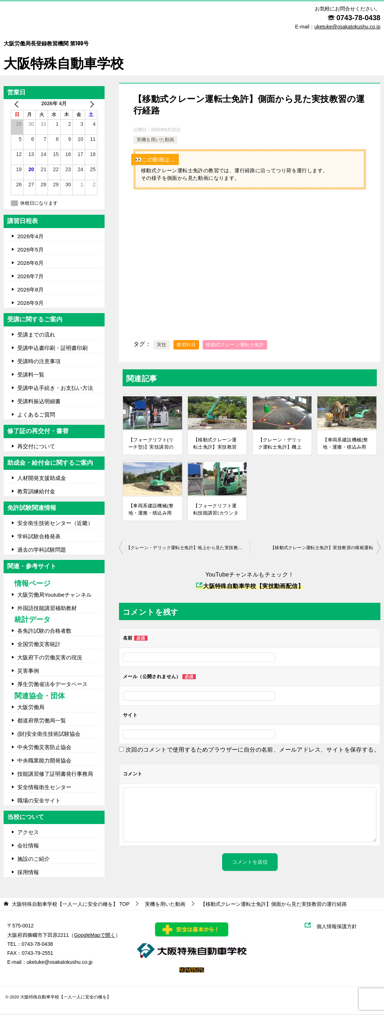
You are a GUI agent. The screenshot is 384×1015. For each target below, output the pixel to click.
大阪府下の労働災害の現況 (49, 658)
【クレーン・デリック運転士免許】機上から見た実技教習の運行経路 (280, 444)
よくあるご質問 (36, 415)
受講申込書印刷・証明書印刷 (52, 349)
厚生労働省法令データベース (52, 685)
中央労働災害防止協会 (44, 748)
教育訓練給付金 (36, 492)
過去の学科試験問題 (41, 550)
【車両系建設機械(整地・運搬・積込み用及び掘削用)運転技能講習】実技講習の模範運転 (150, 510)
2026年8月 (30, 290)
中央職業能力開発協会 (44, 761)
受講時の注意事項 (39, 362)
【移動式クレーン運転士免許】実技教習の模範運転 (215, 444)
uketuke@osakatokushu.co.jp (60, 963)
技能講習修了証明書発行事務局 (55, 774)
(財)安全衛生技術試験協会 (48, 734)
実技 (162, 345)
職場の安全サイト (39, 801)
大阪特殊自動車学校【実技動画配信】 (250, 587)
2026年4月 (30, 237)
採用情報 (28, 873)
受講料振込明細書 (39, 402)
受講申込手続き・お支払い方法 (55, 389)
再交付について (36, 447)
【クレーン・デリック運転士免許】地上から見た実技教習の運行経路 (188, 548)
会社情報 (28, 846)
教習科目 (186, 345)
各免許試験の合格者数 (44, 632)
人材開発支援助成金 (41, 479)
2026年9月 (30, 304)
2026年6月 (30, 264)
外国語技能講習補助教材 (47, 609)
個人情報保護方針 (340, 927)
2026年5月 (30, 250)
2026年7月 (30, 277)
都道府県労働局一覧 (41, 721)
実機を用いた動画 (155, 140)
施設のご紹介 (33, 859)
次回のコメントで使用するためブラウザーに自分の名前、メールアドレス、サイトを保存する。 (252, 750)
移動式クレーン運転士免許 (235, 345)
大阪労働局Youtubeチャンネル (54, 595)
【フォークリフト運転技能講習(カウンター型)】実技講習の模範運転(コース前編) (215, 510)
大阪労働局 (30, 708)
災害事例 (28, 672)
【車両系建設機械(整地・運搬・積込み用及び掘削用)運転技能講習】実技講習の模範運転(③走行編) (345, 444)
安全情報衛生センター (44, 788)
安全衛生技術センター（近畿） (55, 524)
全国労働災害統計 (39, 645)
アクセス (28, 833)
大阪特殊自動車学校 (65, 51)
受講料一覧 (30, 375)
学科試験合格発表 (39, 537)
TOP (70, 905)
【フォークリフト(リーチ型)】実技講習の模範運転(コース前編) (151, 444)
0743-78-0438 (358, 18)
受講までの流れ (36, 335)
